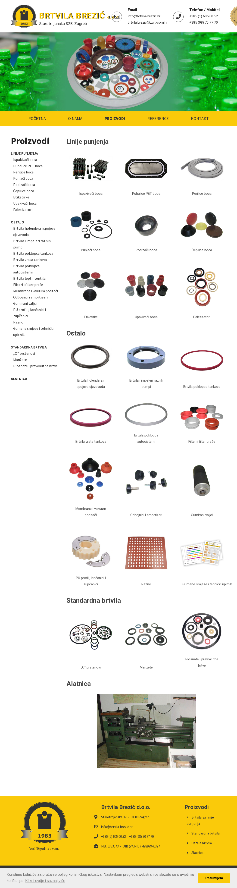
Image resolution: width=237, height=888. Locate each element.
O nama (75, 118)
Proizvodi (115, 118)
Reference (158, 118)
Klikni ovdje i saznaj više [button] (45, 881)
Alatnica (195, 852)
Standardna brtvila (203, 833)
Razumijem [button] (214, 878)
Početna (37, 118)
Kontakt (200, 118)
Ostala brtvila (199, 843)
